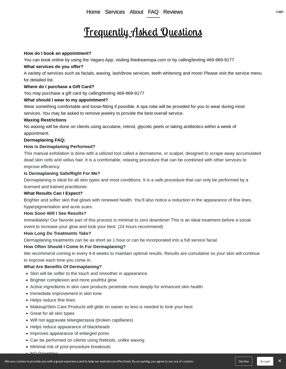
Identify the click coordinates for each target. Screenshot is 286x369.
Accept (265, 361)
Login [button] (279, 11)
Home (93, 12)
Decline (244, 361)
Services (115, 12)
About (136, 12)
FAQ (153, 12)
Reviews (173, 12)
